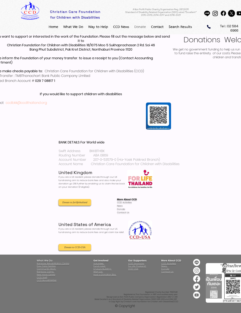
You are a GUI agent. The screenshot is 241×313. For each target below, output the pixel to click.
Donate (165, 269)
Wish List (98, 271)
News (164, 266)
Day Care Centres (46, 266)
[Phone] (209, 27)
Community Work (46, 269)
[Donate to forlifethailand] (75, 202)
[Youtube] (196, 295)
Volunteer (98, 263)
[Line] (207, 13)
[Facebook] (223, 13)
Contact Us (167, 271)
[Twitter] (196, 286)
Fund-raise (99, 266)
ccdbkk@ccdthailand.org (26, 102)
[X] (231, 13)
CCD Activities (168, 263)
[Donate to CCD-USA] (75, 247)
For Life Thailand (137, 266)
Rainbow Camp (45, 271)
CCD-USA (133, 269)
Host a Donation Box (104, 274)
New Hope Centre (46, 274)
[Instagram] (215, 13)
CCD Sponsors (136, 263)
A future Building (102, 269)
